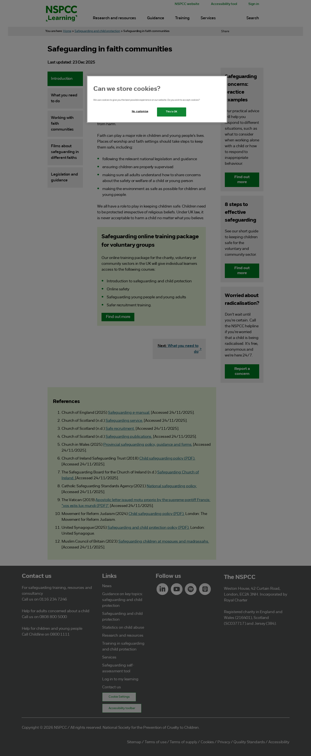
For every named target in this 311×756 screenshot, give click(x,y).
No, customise (140, 111)
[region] (157, 99)
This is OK (171, 111)
